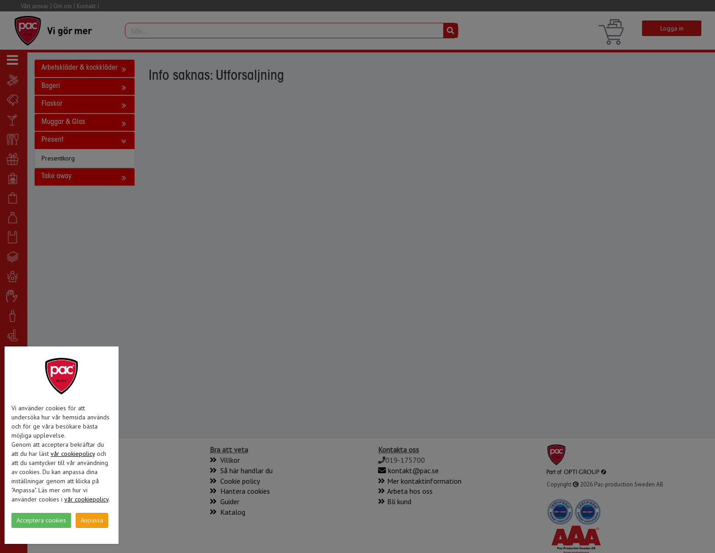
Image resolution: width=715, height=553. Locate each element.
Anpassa (92, 520)
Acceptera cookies (41, 520)
